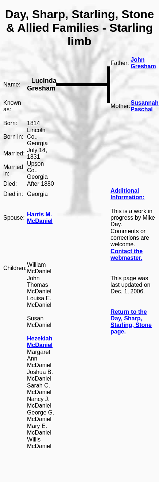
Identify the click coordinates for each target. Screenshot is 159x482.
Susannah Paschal (144, 106)
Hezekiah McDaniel (40, 341)
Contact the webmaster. (126, 254)
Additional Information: (127, 194)
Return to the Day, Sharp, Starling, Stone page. (131, 322)
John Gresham (143, 63)
